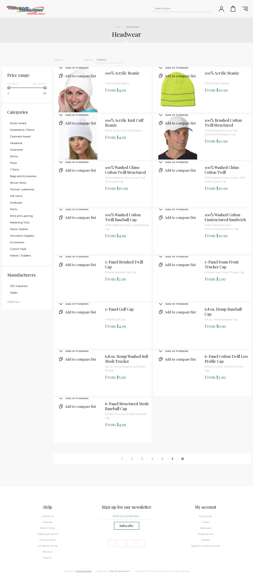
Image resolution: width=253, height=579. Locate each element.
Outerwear (16, 149)
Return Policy (47, 528)
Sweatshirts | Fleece (22, 129)
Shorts (14, 156)
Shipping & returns (47, 534)
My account (205, 516)
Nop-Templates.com (120, 571)
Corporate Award (20, 136)
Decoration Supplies (22, 235)
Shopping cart (233, 9)
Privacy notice (48, 539)
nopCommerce (83, 571)
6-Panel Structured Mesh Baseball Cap (126, 406)
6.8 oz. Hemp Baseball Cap (223, 312)
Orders (206, 522)
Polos (13, 163)
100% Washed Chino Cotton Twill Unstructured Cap (222, 170)
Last (182, 459)
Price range (18, 75)
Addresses (205, 528)
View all (13, 302)
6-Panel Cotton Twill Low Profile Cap (226, 359)
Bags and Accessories (23, 176)
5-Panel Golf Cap (119, 309)
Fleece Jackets (19, 229)
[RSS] (141, 543)
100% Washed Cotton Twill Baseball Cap (123, 217)
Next (172, 459)
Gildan (13, 292)
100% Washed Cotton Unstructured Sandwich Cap (225, 217)
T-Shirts (14, 169)
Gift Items (16, 196)
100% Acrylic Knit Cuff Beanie (124, 123)
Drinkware (16, 202)
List (74, 60)
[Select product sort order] (109, 60)
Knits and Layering (21, 215)
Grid (67, 60)
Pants (13, 209)
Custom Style (18, 249)
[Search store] (179, 8)
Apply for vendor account (205, 545)
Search (47, 557)
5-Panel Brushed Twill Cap (124, 264)
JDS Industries (19, 286)
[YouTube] (131, 543)
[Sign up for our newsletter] (126, 516)
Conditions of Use (48, 545)
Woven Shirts (18, 182)
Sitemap (48, 522)
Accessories (17, 242)
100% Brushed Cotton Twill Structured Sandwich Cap (223, 123)
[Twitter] (122, 543)
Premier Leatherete (22, 189)
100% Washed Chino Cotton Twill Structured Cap (125, 170)
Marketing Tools (19, 222)
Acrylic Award (18, 123)
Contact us (48, 516)
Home (117, 27)
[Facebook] (112, 543)
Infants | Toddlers (20, 255)
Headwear (16, 143)
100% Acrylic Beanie (122, 73)
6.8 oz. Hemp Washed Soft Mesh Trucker (126, 359)
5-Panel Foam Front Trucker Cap (222, 264)
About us (48, 551)
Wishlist (205, 539)
